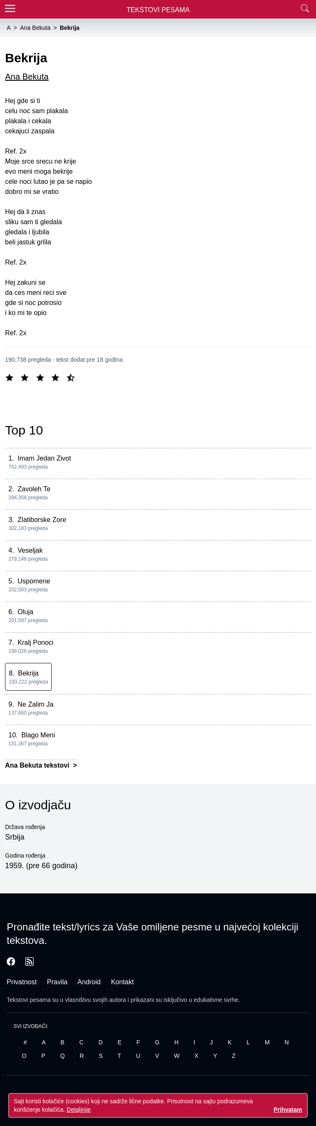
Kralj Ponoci (35, 642)
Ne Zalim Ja (35, 704)
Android (89, 982)
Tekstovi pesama (28, 999)
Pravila (57, 982)
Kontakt (122, 982)
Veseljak (30, 550)
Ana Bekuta (26, 76)
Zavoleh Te (34, 489)
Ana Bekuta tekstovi (38, 765)
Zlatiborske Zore (42, 519)
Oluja (25, 611)
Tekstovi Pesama (158, 9)
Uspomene (34, 581)
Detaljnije (78, 1109)
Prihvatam (288, 1109)
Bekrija (28, 673)
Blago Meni (38, 735)
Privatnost (22, 982)
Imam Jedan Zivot (44, 458)
